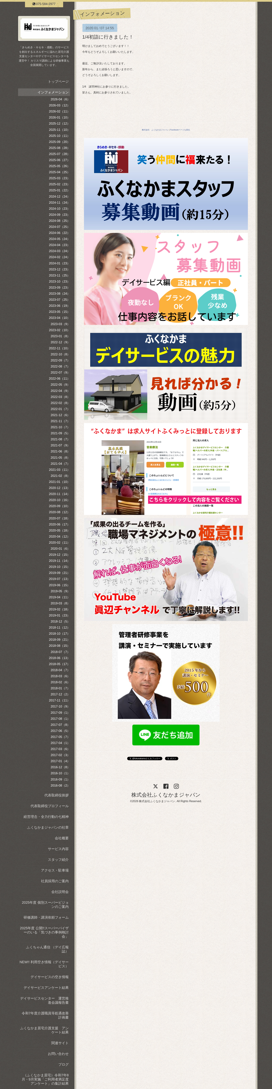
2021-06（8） (60, 451)
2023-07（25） (59, 299)
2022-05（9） (60, 384)
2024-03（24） (59, 251)
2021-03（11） (59, 469)
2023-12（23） (59, 269)
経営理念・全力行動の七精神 (46, 817)
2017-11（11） (59, 700)
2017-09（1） (60, 712)
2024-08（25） (59, 221)
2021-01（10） (59, 482)
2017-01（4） (60, 761)
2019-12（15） (59, 554)
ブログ (63, 1064)
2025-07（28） (59, 154)
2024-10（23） (59, 208)
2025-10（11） (59, 136)
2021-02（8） (60, 476)
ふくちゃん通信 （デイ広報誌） (47, 949)
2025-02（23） (59, 184)
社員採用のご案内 (55, 881)
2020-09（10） (59, 506)
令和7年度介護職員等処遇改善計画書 (45, 1015)
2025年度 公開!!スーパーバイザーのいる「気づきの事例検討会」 (44, 932)
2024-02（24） (59, 257)
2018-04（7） (60, 670)
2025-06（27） (59, 160)
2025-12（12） (59, 123)
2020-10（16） (59, 500)
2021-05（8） (60, 457)
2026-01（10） (59, 117)
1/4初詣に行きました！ (108, 37)
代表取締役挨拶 (56, 795)
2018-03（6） (60, 676)
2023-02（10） (59, 330)
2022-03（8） (60, 397)
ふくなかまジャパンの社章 (48, 827)
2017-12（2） (60, 694)
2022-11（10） (59, 348)
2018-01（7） (60, 688)
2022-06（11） (59, 378)
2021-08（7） (60, 439)
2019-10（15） (59, 567)
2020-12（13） (59, 488)
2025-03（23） (59, 178)
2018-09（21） (59, 639)
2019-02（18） (59, 609)
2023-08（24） (59, 293)
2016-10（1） (60, 773)
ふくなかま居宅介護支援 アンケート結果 (44, 1030)
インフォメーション (53, 92)
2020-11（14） (59, 494)
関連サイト (60, 1043)
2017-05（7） (60, 737)
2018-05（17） (59, 664)
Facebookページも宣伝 (180, 130)
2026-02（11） (59, 111)
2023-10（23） (59, 281)
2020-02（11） (59, 542)
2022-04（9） (60, 391)
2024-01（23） (59, 263)
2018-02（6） (60, 682)
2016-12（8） (60, 767)
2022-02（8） (60, 403)
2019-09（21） (59, 573)
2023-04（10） (59, 318)
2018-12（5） (60, 621)
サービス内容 (58, 849)
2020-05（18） (59, 530)
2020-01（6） (60, 548)
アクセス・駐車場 (55, 870)
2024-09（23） (59, 214)
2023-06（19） (59, 305)
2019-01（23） (59, 615)
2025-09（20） (59, 142)
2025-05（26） (59, 166)
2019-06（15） (59, 585)
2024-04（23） (59, 245)
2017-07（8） (60, 725)
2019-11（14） (59, 560)
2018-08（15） (59, 645)
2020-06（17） (59, 524)
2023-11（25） (59, 275)
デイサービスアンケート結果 (46, 988)
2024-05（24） (59, 239)
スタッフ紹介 (58, 859)
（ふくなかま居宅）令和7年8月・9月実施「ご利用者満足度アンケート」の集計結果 (45, 1079)
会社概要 (62, 838)
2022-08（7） (60, 366)
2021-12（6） (60, 415)
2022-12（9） (60, 342)
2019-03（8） (60, 603)
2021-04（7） (60, 463)
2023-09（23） (59, 287)
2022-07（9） (60, 372)
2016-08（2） (60, 785)
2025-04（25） (59, 172)
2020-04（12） (59, 536)
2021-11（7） (60, 421)
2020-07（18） (59, 518)
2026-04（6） (60, 99)
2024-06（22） (59, 233)
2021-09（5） (60, 433)
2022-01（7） (60, 409)
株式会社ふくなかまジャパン (166, 795)
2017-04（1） (60, 743)
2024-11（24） (59, 202)
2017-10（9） (60, 706)
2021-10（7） (60, 427)
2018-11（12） (59, 627)
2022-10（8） (60, 354)
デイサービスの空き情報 (50, 977)
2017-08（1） (60, 718)
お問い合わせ (58, 1054)
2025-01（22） (59, 190)
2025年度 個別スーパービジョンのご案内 (45, 905)
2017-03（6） (60, 749)
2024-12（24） (59, 196)
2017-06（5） (60, 731)
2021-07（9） (60, 445)
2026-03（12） (59, 105)
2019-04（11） (59, 597)
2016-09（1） (60, 779)
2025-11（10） (59, 129)
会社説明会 (60, 892)
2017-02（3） (60, 755)
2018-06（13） (59, 658)
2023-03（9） (60, 324)
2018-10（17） (59, 633)
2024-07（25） (59, 227)
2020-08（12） (59, 512)
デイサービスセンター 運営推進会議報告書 (44, 1000)
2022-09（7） (60, 360)
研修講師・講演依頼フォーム (46, 917)
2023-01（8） (60, 336)
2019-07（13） (59, 579)
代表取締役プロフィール (50, 806)
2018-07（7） (60, 652)
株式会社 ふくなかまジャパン (155, 130)
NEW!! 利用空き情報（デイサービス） (44, 964)
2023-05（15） (59, 312)
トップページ (58, 81)
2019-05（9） (60, 591)
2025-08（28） (59, 148)
